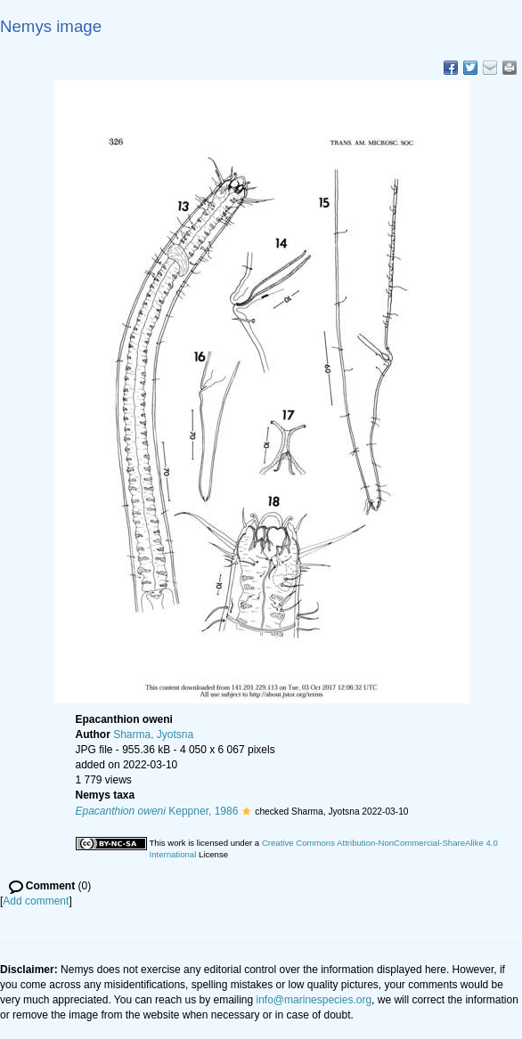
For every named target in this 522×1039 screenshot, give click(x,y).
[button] (246, 811)
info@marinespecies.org (314, 1000)
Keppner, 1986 (157, 811)
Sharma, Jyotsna (153, 734)
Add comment (36, 901)
